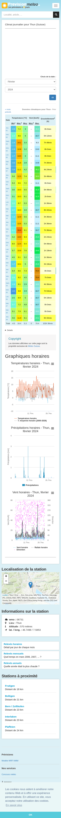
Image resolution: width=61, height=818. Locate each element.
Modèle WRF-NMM (10, 761)
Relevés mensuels (30, 655)
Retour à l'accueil (21, 5)
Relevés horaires (30, 646)
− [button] (6, 581)
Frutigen (30, 687)
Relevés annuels (30, 665)
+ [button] (6, 576)
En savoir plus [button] (14, 805)
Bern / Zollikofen (30, 708)
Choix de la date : (48, 77)
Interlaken (30, 718)
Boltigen (30, 698)
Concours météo (9, 774)
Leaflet (5, 595)
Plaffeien (30, 728)
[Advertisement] (30, 52)
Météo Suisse (34, 346)
